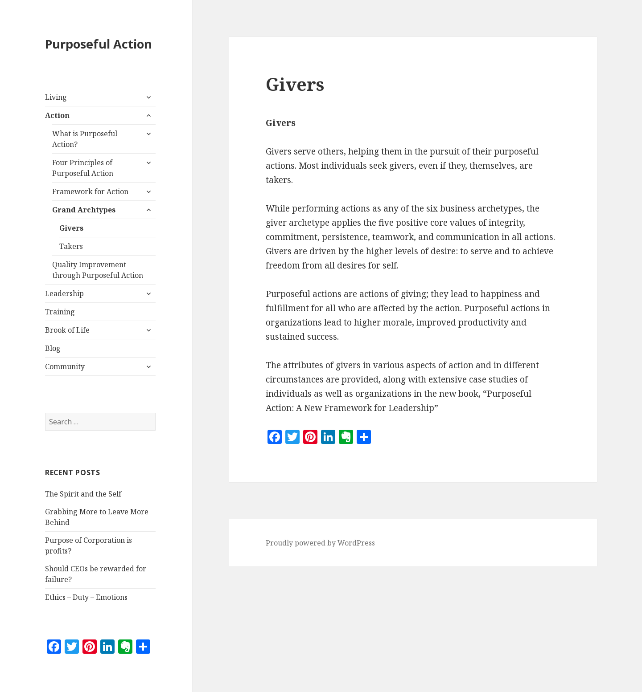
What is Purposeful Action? (84, 139)
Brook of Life (67, 330)
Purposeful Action (98, 44)
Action (57, 115)
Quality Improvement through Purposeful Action (97, 270)
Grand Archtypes (83, 210)
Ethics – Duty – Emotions (86, 597)
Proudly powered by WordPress (320, 543)
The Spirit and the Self (83, 494)
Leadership (64, 293)
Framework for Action (90, 191)
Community (65, 366)
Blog (53, 348)
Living (56, 97)
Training (60, 312)
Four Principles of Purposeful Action (82, 168)
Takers (71, 246)
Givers (71, 228)
